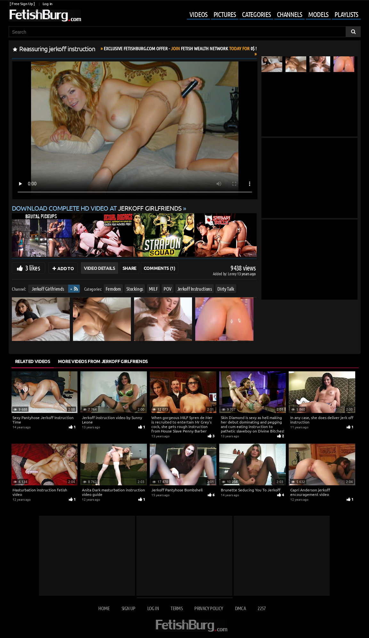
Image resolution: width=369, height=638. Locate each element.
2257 (262, 608)
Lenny (232, 273)
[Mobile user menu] (268, 15)
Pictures (224, 14)
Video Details (99, 268)
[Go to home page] (45, 15)
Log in (47, 3)
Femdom (113, 289)
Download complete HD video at (97, 208)
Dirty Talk (225, 289)
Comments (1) (159, 268)
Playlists (346, 14)
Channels (289, 14)
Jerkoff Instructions (194, 289)
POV (168, 289)
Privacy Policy (208, 608)
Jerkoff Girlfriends (47, 289)
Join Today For (180, 48)
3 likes (32, 267)
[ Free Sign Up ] (22, 3)
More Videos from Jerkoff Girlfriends (103, 361)
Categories (256, 14)
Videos (198, 14)
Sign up (128, 608)
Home (103, 608)
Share (129, 268)
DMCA (240, 608)
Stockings (134, 289)
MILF (153, 289)
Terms (176, 608)
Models (318, 14)
